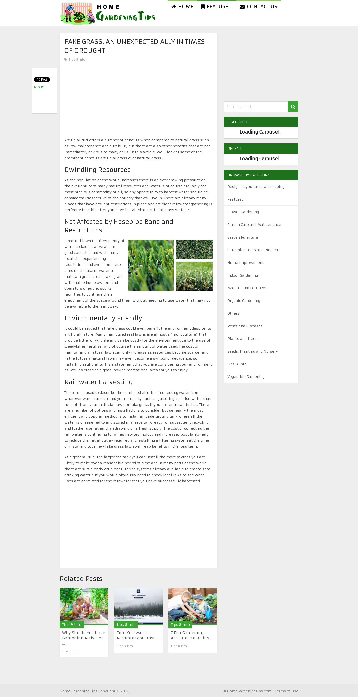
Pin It (39, 87)
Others (233, 313)
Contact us (258, 6)
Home (182, 6)
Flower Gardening (243, 212)
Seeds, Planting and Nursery (252, 351)
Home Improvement (245, 262)
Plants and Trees (242, 338)
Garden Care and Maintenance (254, 224)
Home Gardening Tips (78, 691)
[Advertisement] (138, 100)
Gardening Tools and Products (253, 250)
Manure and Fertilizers (247, 288)
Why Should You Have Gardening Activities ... (83, 638)
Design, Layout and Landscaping (255, 186)
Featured (216, 6)
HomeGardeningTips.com (249, 691)
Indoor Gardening (242, 275)
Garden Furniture (242, 237)
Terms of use (286, 691)
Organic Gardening (243, 300)
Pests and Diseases (245, 326)
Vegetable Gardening (246, 376)
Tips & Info (77, 59)
